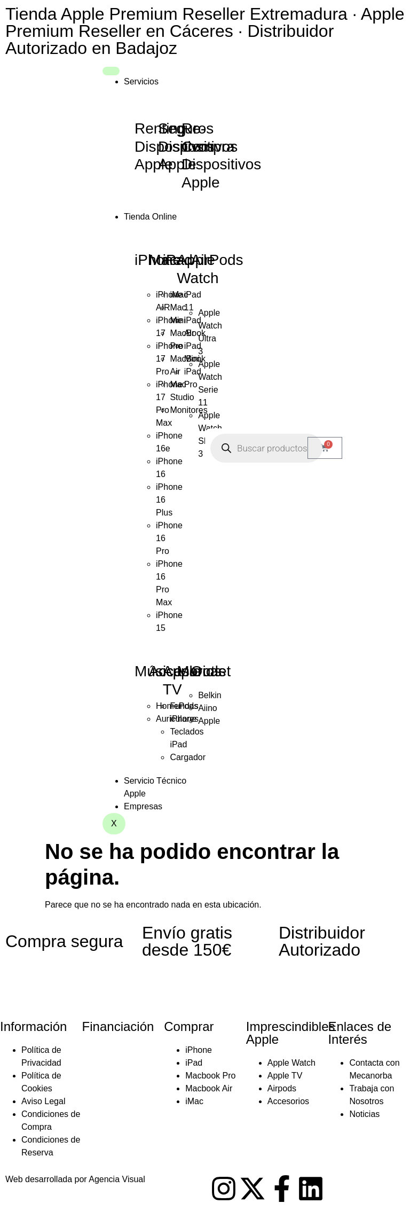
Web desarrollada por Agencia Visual (75, 1179)
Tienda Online (150, 216)
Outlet (211, 671)
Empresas (143, 806)
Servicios (141, 81)
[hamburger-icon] (111, 71)
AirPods (217, 260)
